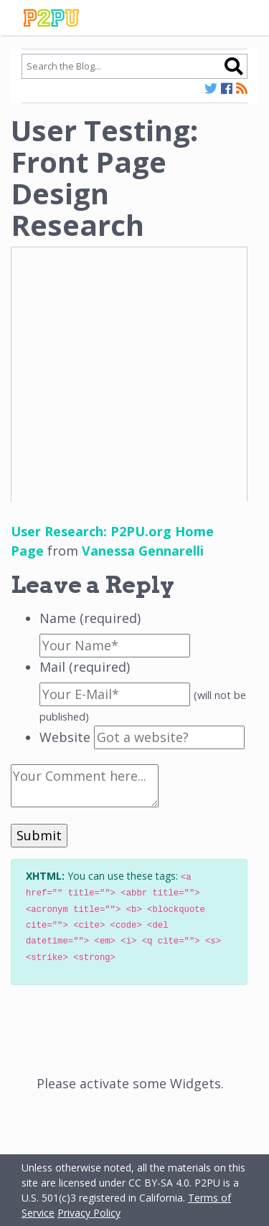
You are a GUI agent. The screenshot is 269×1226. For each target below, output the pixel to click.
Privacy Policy (89, 1213)
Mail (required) (84, 666)
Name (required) (90, 618)
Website (64, 737)
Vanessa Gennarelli (143, 550)
